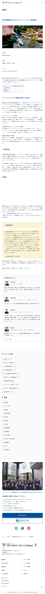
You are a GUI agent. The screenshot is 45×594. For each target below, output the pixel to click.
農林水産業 (7, 435)
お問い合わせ (4, 578)
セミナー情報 (27, 566)
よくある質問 (4, 573)
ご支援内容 (6, 87)
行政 (5, 446)
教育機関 (6, 442)
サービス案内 (27, 563)
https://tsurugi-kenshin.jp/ (9, 71)
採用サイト (26, 573)
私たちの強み (4, 563)
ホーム (3, 536)
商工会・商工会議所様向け (11, 388)
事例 (8, 536)
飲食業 (6, 420)
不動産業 (6, 431)
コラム (25, 570)
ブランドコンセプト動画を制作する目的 (13, 86)
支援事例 (3, 566)
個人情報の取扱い (5, 583)
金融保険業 (7, 428)
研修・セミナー (8, 359)
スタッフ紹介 (27, 559)
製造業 (6, 402)
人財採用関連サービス (10, 366)
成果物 (5, 89)
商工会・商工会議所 (9, 438)
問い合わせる (22, 515)
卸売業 (6, 417)
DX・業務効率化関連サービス (12, 373)
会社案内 (3, 559)
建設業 (6, 409)
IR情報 (3, 570)
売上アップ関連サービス (10, 362)
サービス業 (7, 406)
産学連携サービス (9, 391)
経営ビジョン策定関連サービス (12, 377)
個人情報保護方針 (5, 580)
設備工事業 (7, 413)
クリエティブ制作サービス (11, 384)
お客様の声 (6, 91)
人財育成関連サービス (10, 370)
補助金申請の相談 (9, 381)
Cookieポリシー (5, 586)
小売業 (6, 424)
